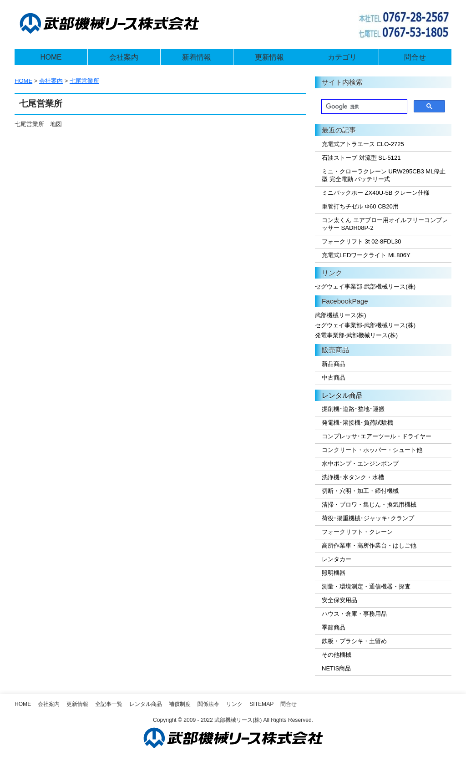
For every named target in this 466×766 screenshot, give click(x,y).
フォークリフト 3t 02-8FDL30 (361, 241)
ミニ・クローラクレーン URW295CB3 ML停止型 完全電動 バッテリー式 (384, 175)
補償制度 (180, 704)
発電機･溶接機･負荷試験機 (357, 422)
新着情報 (196, 57)
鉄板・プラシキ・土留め (354, 641)
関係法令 (208, 704)
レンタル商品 (342, 395)
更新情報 (269, 57)
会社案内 (123, 57)
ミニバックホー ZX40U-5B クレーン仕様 (376, 192)
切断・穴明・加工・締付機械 (360, 490)
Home (23, 704)
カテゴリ (342, 57)
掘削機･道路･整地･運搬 (353, 409)
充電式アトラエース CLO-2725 (363, 144)
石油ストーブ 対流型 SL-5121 (361, 157)
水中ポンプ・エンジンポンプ (360, 463)
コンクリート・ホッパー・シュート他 (372, 449)
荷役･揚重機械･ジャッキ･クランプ (368, 518)
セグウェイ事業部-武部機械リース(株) (365, 286)
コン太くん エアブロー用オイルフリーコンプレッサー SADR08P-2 (385, 224)
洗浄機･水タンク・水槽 (353, 477)
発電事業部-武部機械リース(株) (356, 335)
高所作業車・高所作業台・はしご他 (369, 545)
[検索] (363, 107)
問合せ (415, 57)
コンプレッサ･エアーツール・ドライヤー (376, 436)
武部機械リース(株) (340, 315)
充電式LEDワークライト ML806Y (366, 255)
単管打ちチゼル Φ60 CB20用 (360, 206)
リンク (234, 704)
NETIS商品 (336, 668)
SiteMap (261, 704)
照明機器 (333, 572)
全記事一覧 (108, 704)
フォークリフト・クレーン (357, 531)
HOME (50, 57)
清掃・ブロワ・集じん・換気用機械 (369, 504)
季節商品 (333, 627)
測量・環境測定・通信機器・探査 (366, 586)
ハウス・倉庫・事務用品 (354, 613)
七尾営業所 (84, 80)
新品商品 (333, 363)
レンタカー (336, 559)
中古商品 (333, 377)
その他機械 (336, 654)
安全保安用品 (339, 600)
